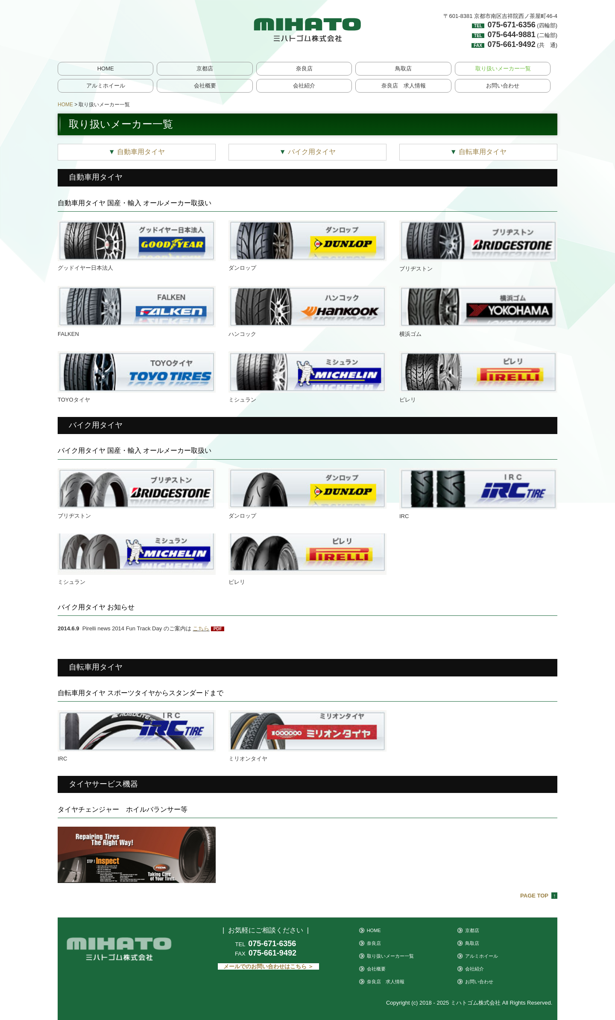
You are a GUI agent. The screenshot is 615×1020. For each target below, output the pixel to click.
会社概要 (205, 85)
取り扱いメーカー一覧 (503, 68)
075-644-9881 (512, 34)
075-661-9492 (512, 44)
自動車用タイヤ (136, 151)
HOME (105, 68)
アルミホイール (105, 85)
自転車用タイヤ (478, 151)
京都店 (204, 68)
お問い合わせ (502, 85)
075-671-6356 (512, 24)
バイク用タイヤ (307, 151)
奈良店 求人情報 (403, 85)
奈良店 (304, 68)
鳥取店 (403, 68)
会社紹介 (304, 85)
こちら (201, 628)
